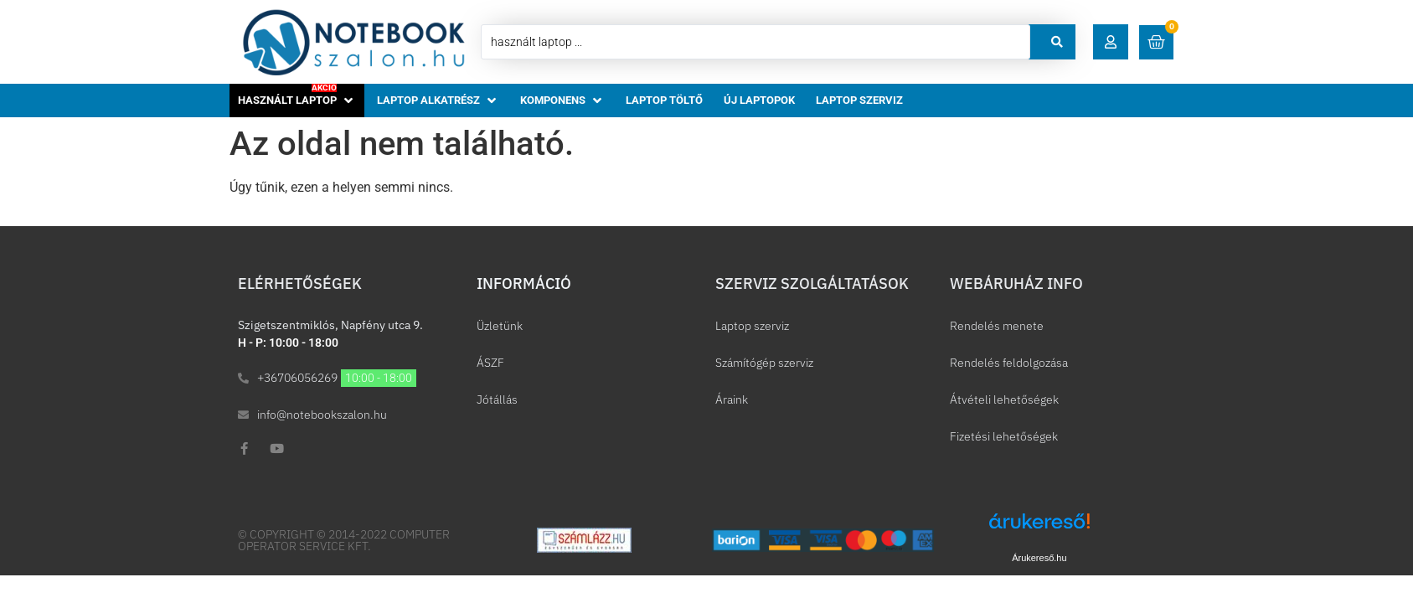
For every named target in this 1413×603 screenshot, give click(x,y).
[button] (1110, 41)
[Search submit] (1057, 42)
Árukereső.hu (1039, 558)
